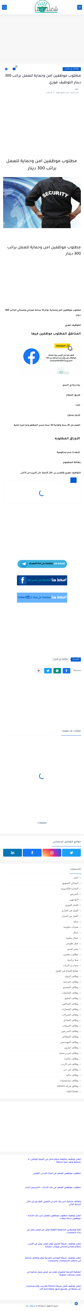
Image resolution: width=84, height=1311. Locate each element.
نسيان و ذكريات (70, 965)
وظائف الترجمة (70, 981)
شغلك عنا (30, 1306)
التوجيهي (74, 899)
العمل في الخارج (70, 910)
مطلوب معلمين (70, 954)
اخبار (76, 877)
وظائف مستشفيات (69, 1080)
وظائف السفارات (69, 1009)
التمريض (74, 894)
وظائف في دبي (70, 1069)
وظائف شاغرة (71, 1058)
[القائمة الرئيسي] (79, 7)
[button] (66, 670)
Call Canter (72, 1091)
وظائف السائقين (70, 1003)
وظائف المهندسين (69, 1042)
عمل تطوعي (72, 943)
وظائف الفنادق (71, 1020)
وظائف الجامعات (70, 992)
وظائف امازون (71, 1047)
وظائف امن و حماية (68, 1053)
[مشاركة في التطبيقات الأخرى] (39, 670)
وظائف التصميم (70, 987)
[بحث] (4, 7)
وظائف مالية (72, 1075)
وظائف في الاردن (72, 69)
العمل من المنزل (70, 916)
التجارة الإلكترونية (69, 888)
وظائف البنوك (71, 976)
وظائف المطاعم (70, 1036)
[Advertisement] (42, 39)
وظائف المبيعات (70, 1025)
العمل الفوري (71, 905)
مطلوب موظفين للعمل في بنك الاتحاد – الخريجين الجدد (53, 1187)
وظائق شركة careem (67, 1086)
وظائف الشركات (70, 1014)
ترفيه (75, 921)
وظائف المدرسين (69, 1031)
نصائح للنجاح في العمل (67, 970)
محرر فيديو (73, 948)
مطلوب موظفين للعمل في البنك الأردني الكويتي (57, 1173)
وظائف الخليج (71, 998)
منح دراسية (72, 959)
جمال (75, 932)
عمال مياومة (72, 938)
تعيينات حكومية (70, 927)
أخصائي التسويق (70, 883)
